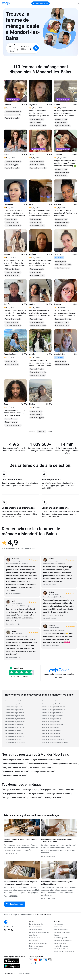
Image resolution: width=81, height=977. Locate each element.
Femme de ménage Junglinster (52, 716)
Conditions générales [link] (61, 938)
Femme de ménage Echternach (15, 742)
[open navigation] (78, 3)
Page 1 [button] (41, 432)
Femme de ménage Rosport (51, 701)
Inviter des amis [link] (34, 938)
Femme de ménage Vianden (14, 733)
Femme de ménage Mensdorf (51, 704)
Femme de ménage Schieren (14, 716)
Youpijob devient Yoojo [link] (61, 949)
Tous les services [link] (24, 973)
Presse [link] (56, 935)
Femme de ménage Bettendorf (15, 701)
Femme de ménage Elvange (14, 724)
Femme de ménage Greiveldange (53, 739)
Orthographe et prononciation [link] (64, 951)
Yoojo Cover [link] (58, 927)
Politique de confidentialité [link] (63, 940)
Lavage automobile (36, 794)
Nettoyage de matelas (53, 798)
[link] (6, 3)
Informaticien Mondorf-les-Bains (15, 772)
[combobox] (14, 48)
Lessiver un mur (35, 798)
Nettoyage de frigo (30, 790)
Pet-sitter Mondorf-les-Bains (40, 768)
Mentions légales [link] (60, 943)
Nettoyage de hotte (48, 790)
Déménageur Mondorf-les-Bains (65, 764)
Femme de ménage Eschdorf (14, 736)
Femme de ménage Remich (51, 736)
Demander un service (40, 3)
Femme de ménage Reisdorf (14, 713)
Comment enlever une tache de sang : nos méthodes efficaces (57, 883)
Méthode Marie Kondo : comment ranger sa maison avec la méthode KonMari (20, 883)
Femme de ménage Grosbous (14, 727)
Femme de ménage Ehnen (50, 727)
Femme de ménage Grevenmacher (53, 710)
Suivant (51, 432)
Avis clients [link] (33, 935)
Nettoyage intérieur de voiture (14, 794)
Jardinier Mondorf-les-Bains (38, 764)
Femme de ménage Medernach (15, 719)
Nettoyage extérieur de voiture (58, 794)
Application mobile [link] (35, 929)
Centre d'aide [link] (58, 924)
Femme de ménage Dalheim (51, 730)
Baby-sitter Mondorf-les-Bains (14, 768)
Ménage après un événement (14, 798)
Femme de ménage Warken (14, 710)
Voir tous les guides (14, 904)
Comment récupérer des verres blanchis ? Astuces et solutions (57, 840)
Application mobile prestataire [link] (39, 932)
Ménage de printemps (11, 790)
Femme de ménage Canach (51, 733)
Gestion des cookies (61, 946)
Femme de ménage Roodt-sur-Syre (53, 707)
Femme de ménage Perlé (13, 730)
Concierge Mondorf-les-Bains (43, 772)
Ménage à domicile (66, 790)
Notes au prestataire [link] (36, 946)
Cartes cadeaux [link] (34, 940)
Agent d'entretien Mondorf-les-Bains (46, 760)
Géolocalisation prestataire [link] (38, 943)
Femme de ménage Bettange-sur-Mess (55, 742)
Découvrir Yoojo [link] (34, 949)
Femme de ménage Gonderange (52, 713)
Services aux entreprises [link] (62, 932)
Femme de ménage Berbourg (51, 719)
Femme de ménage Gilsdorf (14, 704)
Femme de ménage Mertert (51, 721)
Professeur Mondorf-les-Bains (14, 776)
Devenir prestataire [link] (35, 927)
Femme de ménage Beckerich (14, 721)
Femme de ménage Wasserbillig (52, 724)
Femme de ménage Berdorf (14, 739)
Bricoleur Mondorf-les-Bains (13, 764)
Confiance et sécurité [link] (61, 929)
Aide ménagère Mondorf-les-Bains (16, 760)
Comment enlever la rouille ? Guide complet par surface (20, 840)
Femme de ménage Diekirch (14, 707)
